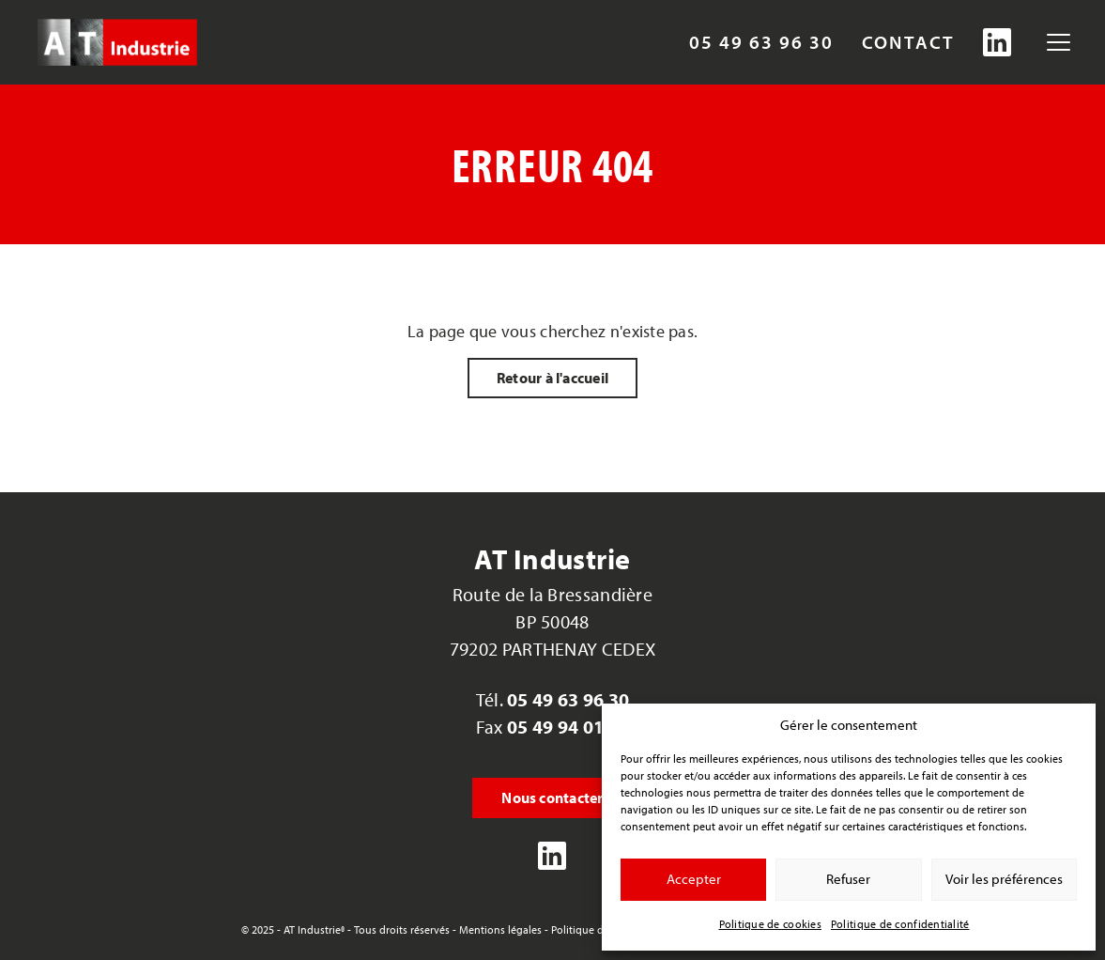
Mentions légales (500, 929)
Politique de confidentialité (900, 924)
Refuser (848, 879)
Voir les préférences (1004, 879)
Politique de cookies (770, 924)
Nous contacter (552, 797)
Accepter (694, 879)
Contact (908, 42)
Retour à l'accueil (552, 377)
